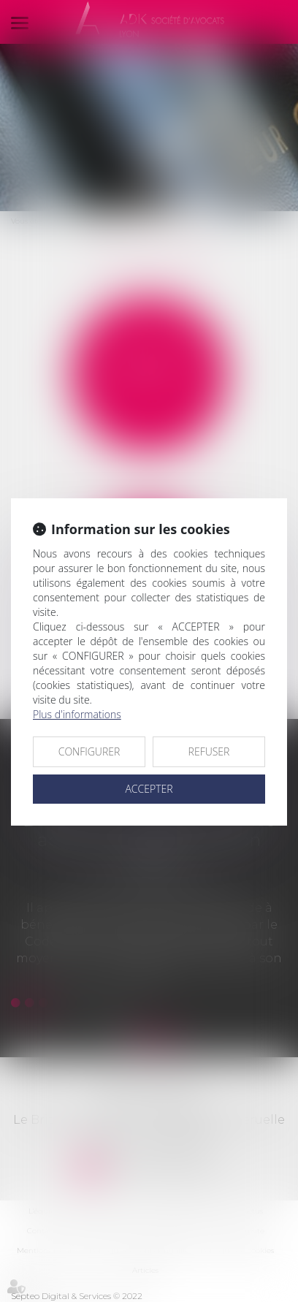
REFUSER (209, 751)
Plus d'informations (77, 714)
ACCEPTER (148, 789)
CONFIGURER (89, 751)
